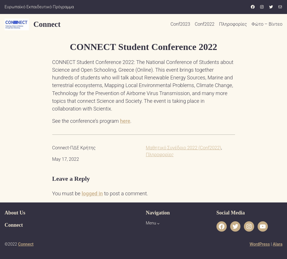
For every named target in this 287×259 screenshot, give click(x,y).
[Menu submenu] (158, 223)
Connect (47, 24)
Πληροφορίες (160, 154)
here (125, 121)
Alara (277, 244)
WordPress (260, 244)
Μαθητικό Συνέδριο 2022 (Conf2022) (183, 147)
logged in (92, 193)
